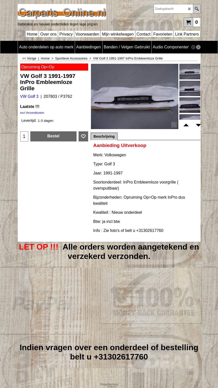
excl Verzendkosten (32, 112)
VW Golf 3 (29, 96)
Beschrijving (104, 136)
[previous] (193, 47)
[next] (198, 47)
